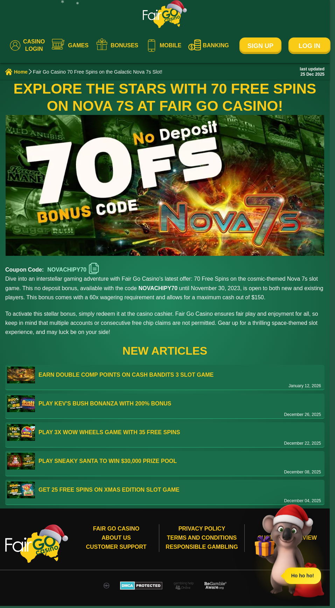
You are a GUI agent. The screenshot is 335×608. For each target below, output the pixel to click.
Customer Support (116, 547)
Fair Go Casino (116, 529)
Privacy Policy (202, 529)
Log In (309, 45)
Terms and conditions (202, 538)
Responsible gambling (202, 547)
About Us (116, 538)
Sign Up (260, 45)
